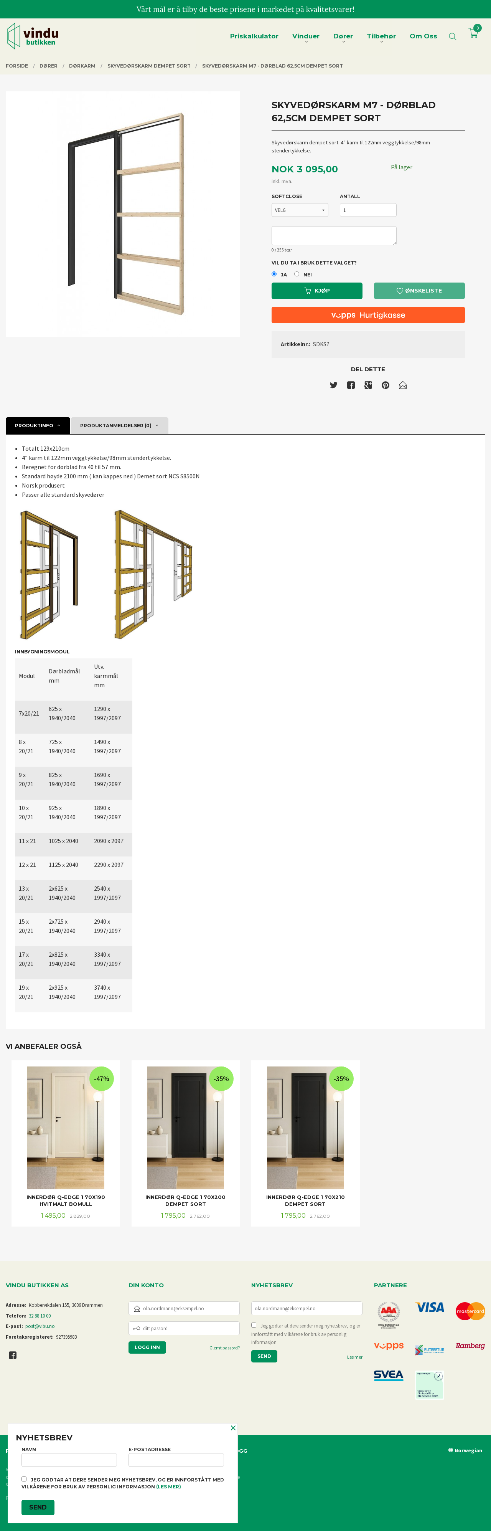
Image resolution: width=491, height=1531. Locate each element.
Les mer (354, 1357)
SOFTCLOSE (287, 196)
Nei (307, 275)
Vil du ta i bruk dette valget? (314, 263)
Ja (284, 275)
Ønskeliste (419, 290)
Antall (350, 196)
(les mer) (168, 1487)
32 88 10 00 (40, 1316)
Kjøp (317, 290)
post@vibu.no (40, 1326)
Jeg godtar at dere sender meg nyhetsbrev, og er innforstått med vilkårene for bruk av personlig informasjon (305, 1334)
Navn (69, 1457)
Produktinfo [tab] (34, 425)
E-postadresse (176, 1457)
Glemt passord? (224, 1348)
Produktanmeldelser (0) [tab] (116, 425)
